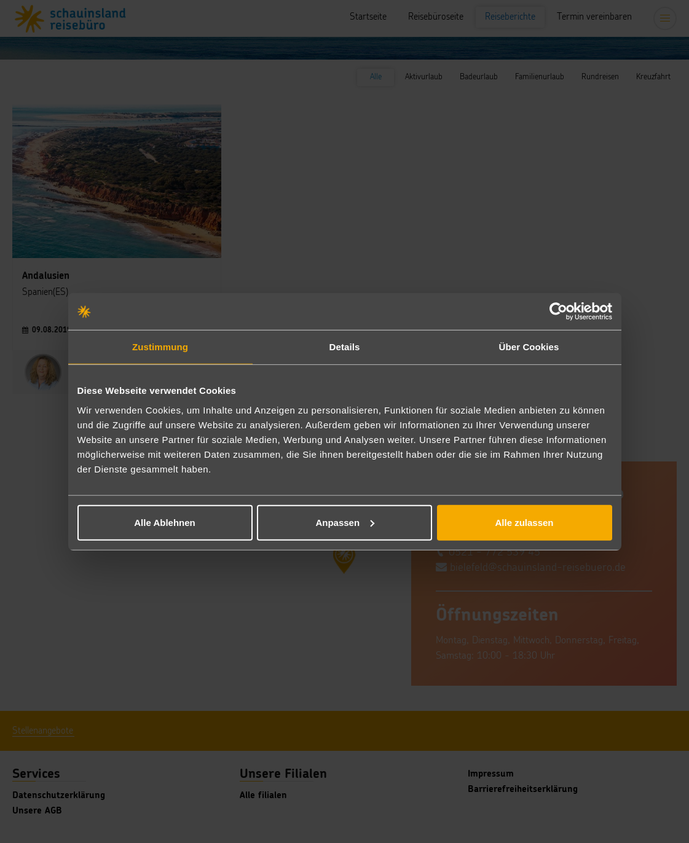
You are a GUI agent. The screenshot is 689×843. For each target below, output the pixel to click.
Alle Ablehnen (164, 522)
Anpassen (344, 522)
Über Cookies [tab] (529, 347)
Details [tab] (344, 347)
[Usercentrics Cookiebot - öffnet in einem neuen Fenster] (558, 311)
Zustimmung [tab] (160, 347)
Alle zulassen (524, 522)
